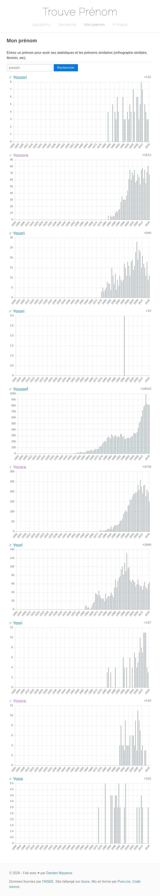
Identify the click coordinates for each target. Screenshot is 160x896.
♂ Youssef (18, 389)
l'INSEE (48, 881)
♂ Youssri (18, 77)
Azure (85, 881)
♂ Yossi (16, 779)
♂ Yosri (15, 623)
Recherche (67, 25)
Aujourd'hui (41, 25)
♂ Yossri (16, 311)
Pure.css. (124, 881)
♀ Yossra (17, 701)
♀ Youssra (18, 155)
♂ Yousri (17, 233)
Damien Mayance (59, 873)
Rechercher (66, 67)
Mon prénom (94, 25)
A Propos (120, 25)
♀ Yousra (17, 467)
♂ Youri (15, 545)
